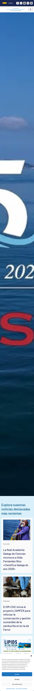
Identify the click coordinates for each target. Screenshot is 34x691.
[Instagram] (28, 3)
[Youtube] (24, 3)
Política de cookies (10, 688)
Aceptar (17, 674)
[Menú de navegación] (30, 9)
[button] (31, 656)
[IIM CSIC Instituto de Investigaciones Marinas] (16, 9)
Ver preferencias (17, 684)
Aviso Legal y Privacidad (21, 688)
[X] (21, 3)
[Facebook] (17, 3)
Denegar (17, 679)
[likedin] (31, 3)
